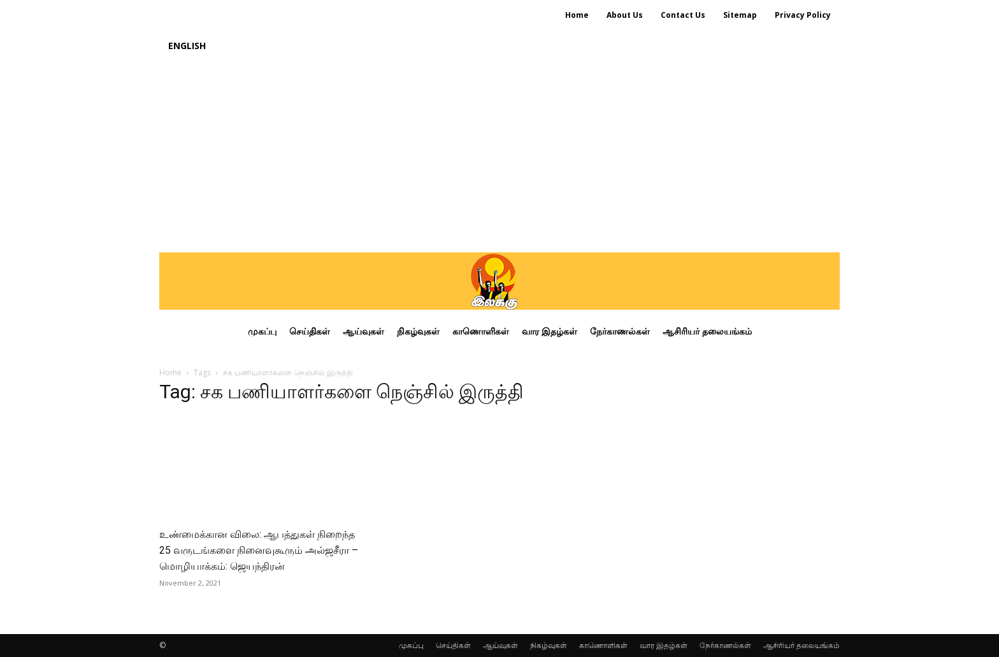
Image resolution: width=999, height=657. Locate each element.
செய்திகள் (453, 645)
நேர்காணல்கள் (725, 645)
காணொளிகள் (603, 645)
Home (170, 372)
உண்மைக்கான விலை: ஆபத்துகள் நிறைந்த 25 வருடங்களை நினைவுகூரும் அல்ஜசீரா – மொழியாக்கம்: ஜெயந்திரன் (258, 550)
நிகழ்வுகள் (548, 645)
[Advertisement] (499, 157)
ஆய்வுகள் (500, 645)
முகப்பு (411, 645)
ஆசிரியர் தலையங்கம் (801, 645)
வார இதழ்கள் (663, 645)
